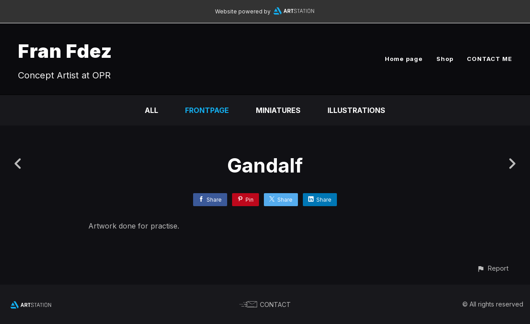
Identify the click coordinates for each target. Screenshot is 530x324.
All (151, 110)
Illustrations (356, 110)
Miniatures (278, 110)
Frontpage (207, 110)
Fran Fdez (65, 50)
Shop (444, 58)
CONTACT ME (489, 58)
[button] (492, 268)
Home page (404, 58)
